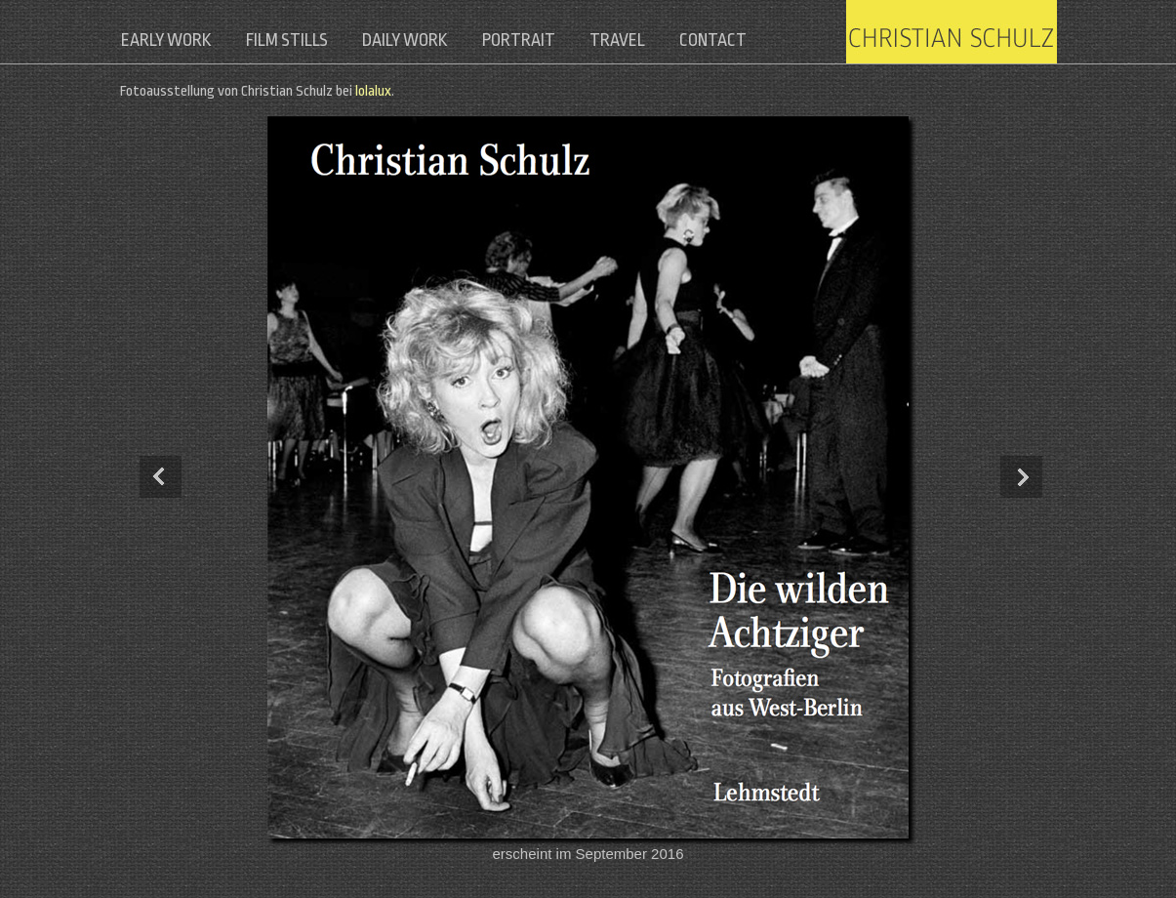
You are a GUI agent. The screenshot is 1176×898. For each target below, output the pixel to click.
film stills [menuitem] (295, 40)
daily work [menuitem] (419, 40)
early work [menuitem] (168, 40)
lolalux (373, 91)
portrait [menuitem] (538, 40)
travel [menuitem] (642, 40)
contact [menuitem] (744, 40)
